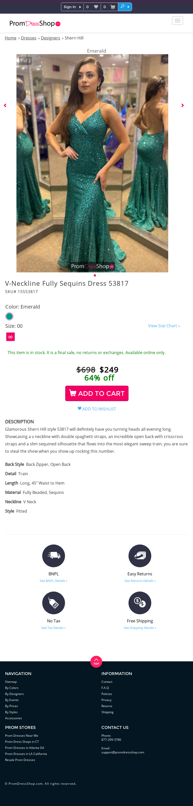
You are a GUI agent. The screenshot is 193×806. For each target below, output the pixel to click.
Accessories (13, 718)
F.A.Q (105, 688)
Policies (106, 694)
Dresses (28, 38)
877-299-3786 (111, 739)
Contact (106, 682)
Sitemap (11, 682)
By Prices (11, 706)
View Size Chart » (164, 326)
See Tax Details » (53, 627)
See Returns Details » (140, 580)
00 (10, 337)
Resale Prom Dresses (20, 760)
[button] (125, 6)
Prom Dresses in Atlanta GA (24, 748)
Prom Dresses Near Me (21, 735)
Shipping (107, 712)
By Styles (11, 712)
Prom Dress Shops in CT (22, 741)
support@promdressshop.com (122, 752)
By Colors (11, 688)
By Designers (14, 694)
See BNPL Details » (53, 580)
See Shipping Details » (140, 627)
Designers (50, 38)
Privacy (106, 700)
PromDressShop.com (26, 783)
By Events (12, 700)
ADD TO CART (97, 393)
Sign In (70, 7)
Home (10, 38)
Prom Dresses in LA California (26, 754)
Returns (106, 706)
